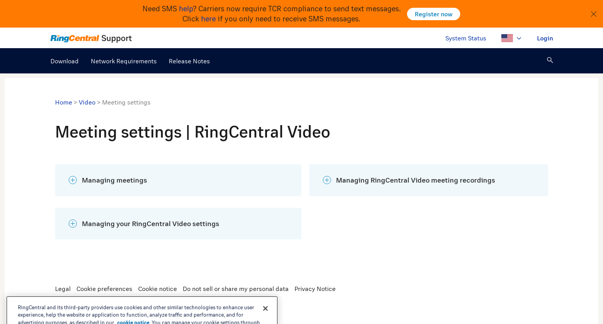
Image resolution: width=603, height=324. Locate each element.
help (186, 8)
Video (87, 102)
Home (63, 102)
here (208, 18)
